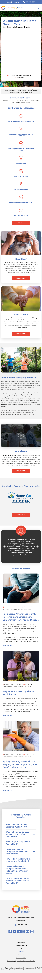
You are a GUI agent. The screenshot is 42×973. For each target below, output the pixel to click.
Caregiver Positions (21, 945)
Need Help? (21, 259)
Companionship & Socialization (21, 121)
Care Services (21, 942)
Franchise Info (21, 958)
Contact (21, 955)
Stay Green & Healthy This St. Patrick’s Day (24, 709)
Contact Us (21, 514)
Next (37, 546)
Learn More (21, 278)
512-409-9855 (29, 2)
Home (6, 90)
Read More (7, 645)
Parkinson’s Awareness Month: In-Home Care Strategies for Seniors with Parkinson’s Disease (21, 617)
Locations (12, 90)
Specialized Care (21, 176)
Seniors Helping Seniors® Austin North (21, 917)
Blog (21, 948)
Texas (19, 90)
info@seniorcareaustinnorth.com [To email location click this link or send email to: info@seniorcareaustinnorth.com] (21, 75)
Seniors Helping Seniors (29, 641)
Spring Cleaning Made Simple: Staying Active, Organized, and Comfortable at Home (20, 764)
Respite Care (21, 163)
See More (21, 223)
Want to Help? (21, 314)
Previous (4, 546)
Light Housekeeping (21, 215)
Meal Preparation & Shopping (21, 202)
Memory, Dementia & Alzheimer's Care (21, 149)
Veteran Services (21, 189)
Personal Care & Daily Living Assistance (21, 135)
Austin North (27, 90)
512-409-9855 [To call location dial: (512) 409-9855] (21, 77)
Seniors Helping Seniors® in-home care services (17, 609)
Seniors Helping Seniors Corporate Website (21, 961)
